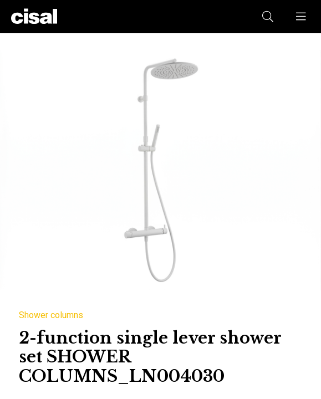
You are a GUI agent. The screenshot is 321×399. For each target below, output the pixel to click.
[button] (302, 17)
